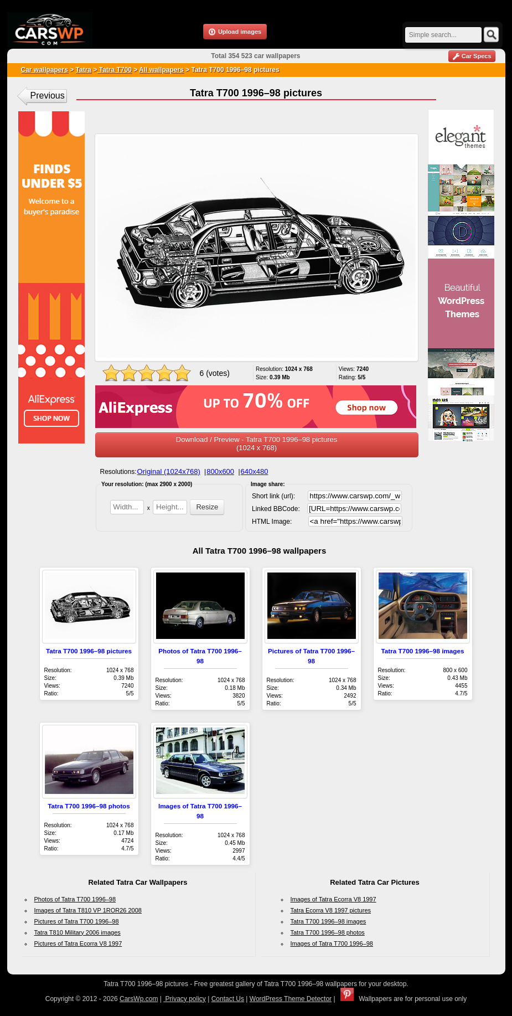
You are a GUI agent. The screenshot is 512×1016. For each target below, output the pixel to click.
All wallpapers (161, 70)
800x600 (220, 471)
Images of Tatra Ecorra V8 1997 (333, 899)
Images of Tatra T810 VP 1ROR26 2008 (88, 910)
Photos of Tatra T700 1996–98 (75, 899)
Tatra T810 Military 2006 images (77, 932)
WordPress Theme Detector (291, 999)
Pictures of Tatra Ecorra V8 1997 (78, 943)
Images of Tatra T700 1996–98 (332, 943)
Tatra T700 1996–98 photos (89, 805)
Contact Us (227, 999)
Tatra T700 (114, 70)
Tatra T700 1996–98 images (422, 650)
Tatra (83, 70)
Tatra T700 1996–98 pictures (89, 650)
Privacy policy (184, 999)
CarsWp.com (139, 999)
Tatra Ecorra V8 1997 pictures (331, 910)
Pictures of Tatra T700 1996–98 (76, 921)
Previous (47, 95)
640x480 (254, 471)
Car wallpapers (44, 70)
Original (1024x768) (168, 471)
